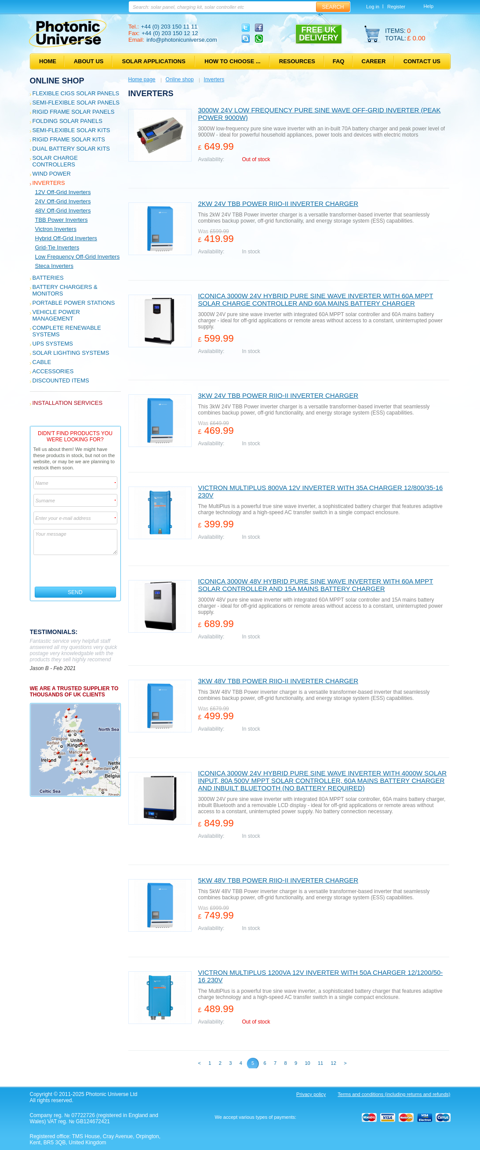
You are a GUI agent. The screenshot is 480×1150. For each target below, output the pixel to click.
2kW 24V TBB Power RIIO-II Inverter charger (278, 203)
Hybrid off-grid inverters (66, 238)
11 (320, 1063)
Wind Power (52, 173)
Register (396, 6)
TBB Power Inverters (61, 219)
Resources (297, 61)
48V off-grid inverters (63, 210)
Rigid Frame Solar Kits (69, 139)
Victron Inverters (55, 229)
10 (307, 1063)
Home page (142, 79)
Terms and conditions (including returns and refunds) (394, 1094)
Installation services (68, 403)
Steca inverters (54, 266)
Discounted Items (61, 380)
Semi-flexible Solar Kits (71, 130)
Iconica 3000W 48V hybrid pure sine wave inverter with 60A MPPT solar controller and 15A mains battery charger (315, 584)
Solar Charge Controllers (55, 161)
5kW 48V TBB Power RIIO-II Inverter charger (278, 880)
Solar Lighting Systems (71, 353)
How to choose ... (232, 61)
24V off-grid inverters (63, 201)
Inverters (49, 183)
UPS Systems (53, 343)
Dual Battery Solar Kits (71, 148)
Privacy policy (311, 1094)
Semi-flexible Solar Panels (76, 102)
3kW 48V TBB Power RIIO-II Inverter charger (278, 681)
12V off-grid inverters (63, 192)
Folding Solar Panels (67, 121)
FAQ (339, 61)
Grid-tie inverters (57, 247)
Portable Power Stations (74, 302)
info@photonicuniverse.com (181, 39)
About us (89, 61)
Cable (42, 362)
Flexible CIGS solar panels (76, 93)
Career (374, 61)
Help (428, 6)
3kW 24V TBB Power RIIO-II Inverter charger (278, 395)
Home (47, 61)
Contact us (422, 61)
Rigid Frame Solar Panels (74, 111)
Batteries (48, 277)
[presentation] (75, 571)
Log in (372, 6)
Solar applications (153, 61)
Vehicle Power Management (56, 315)
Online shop (57, 80)
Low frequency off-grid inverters (77, 256)
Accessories (53, 371)
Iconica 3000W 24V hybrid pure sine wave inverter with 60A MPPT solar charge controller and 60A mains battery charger (315, 299)
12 (333, 1063)
